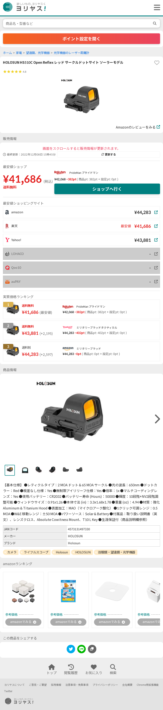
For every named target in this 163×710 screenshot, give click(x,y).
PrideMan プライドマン (83, 172)
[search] (155, 23)
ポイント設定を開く (81, 38)
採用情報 (56, 684)
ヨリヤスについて (14, 684)
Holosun (62, 552)
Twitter (8, 691)
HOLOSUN (83, 552)
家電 (19, 53)
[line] (81, 650)
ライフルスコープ (36, 552)
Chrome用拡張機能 (148, 684)
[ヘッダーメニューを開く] (156, 7)
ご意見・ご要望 (38, 684)
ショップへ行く (107, 188)
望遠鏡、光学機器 (38, 53)
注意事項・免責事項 (76, 684)
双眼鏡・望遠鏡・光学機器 (116, 552)
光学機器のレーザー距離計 (71, 53)
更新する (108, 154)
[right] (157, 419)
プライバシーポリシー (105, 684)
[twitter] (71, 650)
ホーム (7, 53)
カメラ (12, 552)
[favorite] (157, 62)
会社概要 (127, 684)
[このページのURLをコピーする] (92, 649)
